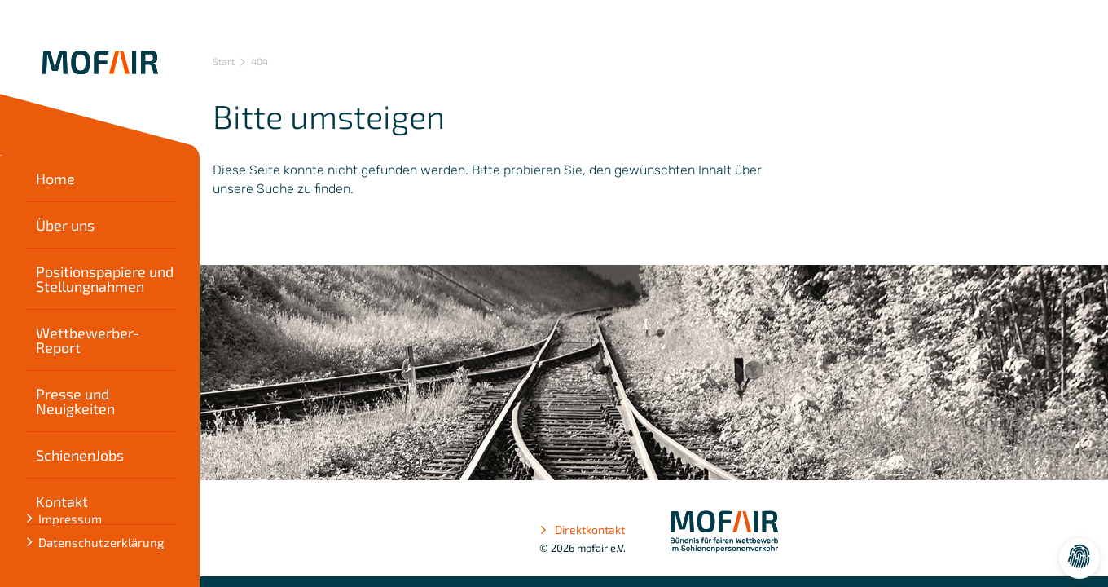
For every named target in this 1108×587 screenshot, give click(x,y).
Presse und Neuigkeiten (75, 401)
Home (55, 179)
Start (224, 61)
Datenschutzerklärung (101, 542)
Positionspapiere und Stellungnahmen (105, 279)
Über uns (65, 225)
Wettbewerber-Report (87, 340)
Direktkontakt (582, 530)
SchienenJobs (80, 455)
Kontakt (62, 501)
